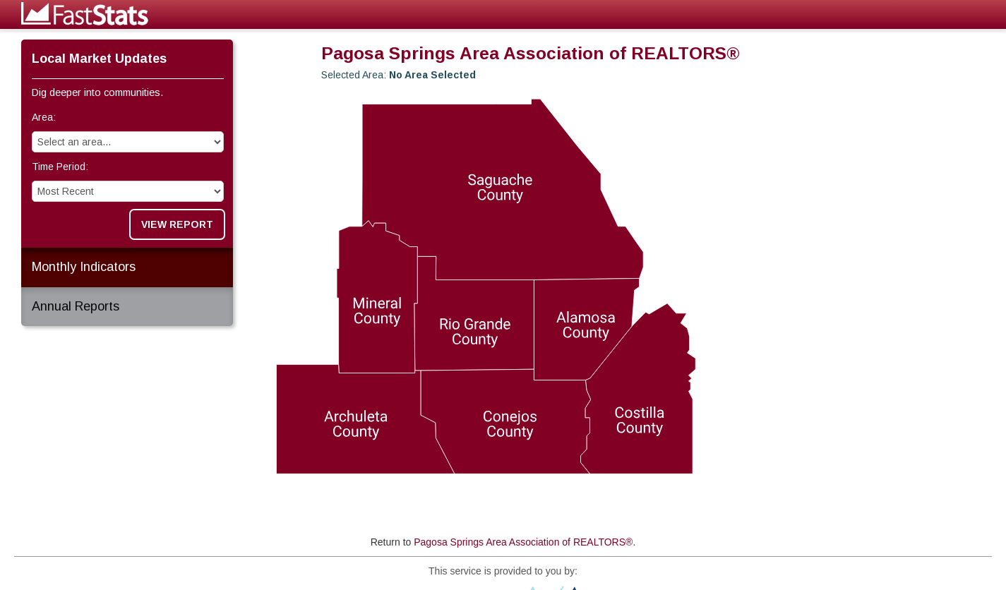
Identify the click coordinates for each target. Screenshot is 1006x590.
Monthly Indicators (84, 267)
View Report (177, 224)
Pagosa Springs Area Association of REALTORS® (523, 542)
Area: (44, 117)
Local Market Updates (99, 59)
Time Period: (60, 166)
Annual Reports (75, 306)
